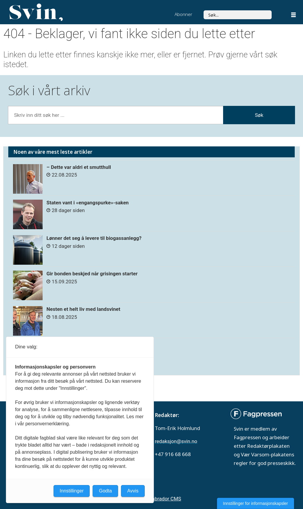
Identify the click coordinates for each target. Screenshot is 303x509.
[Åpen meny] (293, 15)
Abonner (183, 14)
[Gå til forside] (36, 12)
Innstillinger (72, 490)
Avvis (132, 490)
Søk (259, 115)
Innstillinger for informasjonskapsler (255, 503)
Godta (105, 490)
